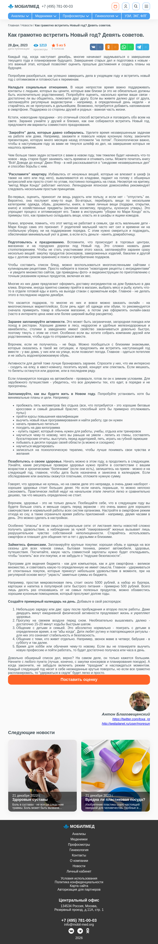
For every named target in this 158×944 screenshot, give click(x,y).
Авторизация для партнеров (78, 889)
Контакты (79, 855)
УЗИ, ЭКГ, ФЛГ (136, 16)
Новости (79, 866)
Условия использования (79, 878)
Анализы (18, 16)
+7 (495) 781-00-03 (57, 6)
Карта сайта (79, 886)
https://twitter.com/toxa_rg (131, 719)
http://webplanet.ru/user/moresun (126, 723)
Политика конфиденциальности (79, 882)
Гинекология (104, 16)
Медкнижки (43, 16)
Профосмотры (74, 16)
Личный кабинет (79, 871)
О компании (79, 860)
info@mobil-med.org (79, 924)
